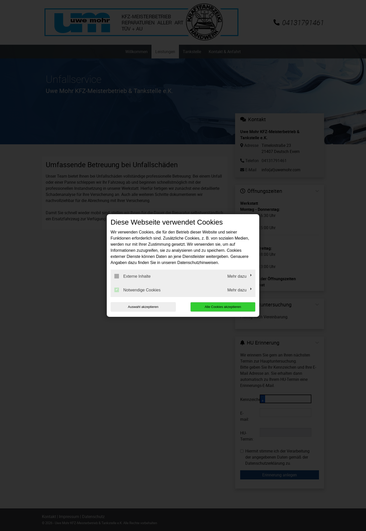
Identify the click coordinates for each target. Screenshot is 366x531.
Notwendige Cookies (137, 290)
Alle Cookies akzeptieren (223, 307)
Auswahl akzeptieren (143, 307)
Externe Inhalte (132, 276)
